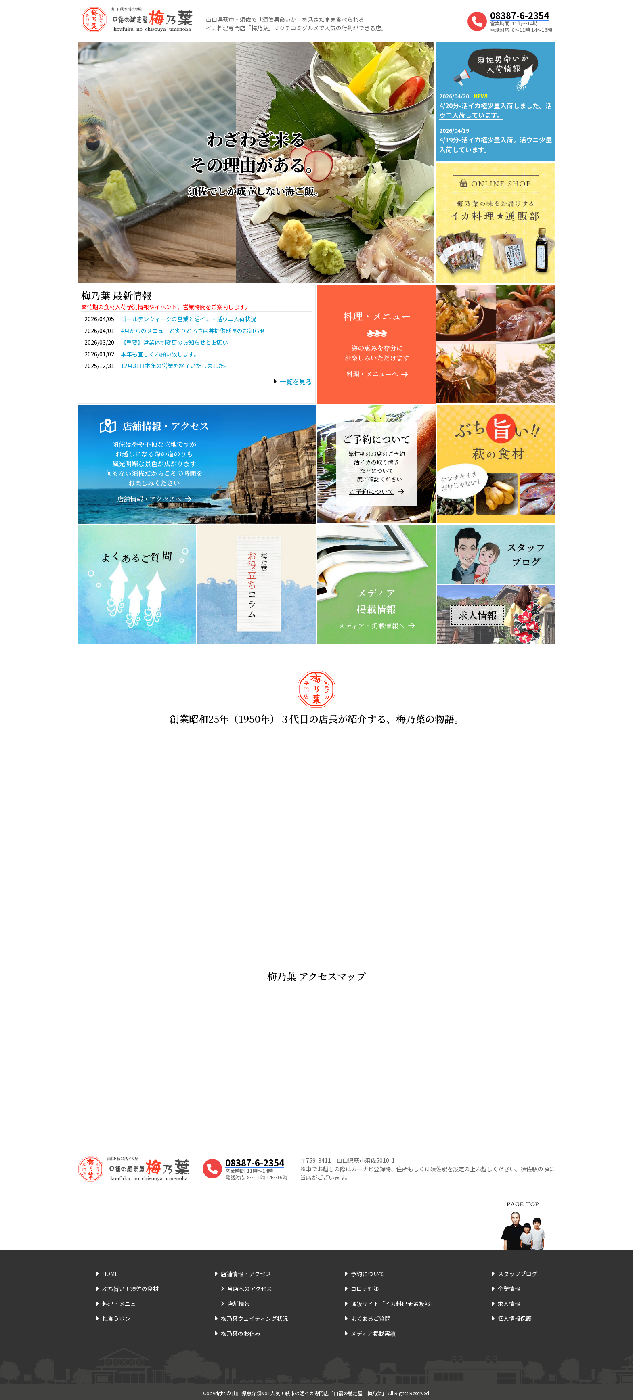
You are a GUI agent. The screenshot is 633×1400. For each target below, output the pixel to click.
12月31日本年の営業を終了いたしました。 (175, 366)
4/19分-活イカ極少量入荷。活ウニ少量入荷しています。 (495, 144)
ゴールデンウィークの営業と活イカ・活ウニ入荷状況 (188, 319)
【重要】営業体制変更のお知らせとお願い (174, 342)
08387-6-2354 (519, 14)
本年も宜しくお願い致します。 (160, 354)
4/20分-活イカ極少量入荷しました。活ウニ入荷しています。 (495, 110)
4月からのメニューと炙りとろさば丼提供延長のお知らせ (193, 330)
